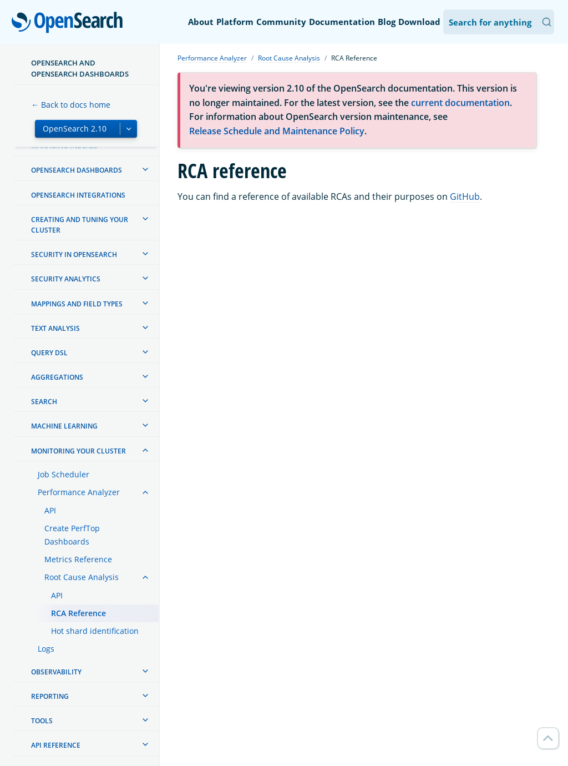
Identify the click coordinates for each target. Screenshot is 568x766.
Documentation (342, 21)
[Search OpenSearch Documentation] (498, 21)
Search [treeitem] (44, 401)
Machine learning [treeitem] (64, 426)
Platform (234, 21)
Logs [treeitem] (46, 648)
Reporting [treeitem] (50, 696)
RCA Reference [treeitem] (78, 613)
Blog (386, 21)
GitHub (465, 196)
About (201, 21)
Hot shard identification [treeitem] (95, 631)
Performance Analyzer (212, 58)
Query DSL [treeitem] (49, 352)
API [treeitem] (50, 510)
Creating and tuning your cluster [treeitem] (79, 225)
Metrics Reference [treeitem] (78, 559)
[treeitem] (145, 169)
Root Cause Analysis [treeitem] (81, 577)
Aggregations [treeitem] (57, 377)
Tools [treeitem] (42, 720)
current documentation (460, 103)
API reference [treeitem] (55, 745)
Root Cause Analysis (289, 58)
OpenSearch (70, 23)
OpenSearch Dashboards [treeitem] (76, 170)
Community (281, 21)
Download (419, 21)
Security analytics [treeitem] (65, 279)
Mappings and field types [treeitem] (77, 304)
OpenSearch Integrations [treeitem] (78, 195)
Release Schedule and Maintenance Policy (276, 131)
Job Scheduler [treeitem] (63, 474)
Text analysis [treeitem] (55, 328)
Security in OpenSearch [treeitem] (74, 254)
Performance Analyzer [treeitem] (79, 492)
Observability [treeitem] (56, 672)
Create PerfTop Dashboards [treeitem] (72, 535)
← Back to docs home (70, 104)
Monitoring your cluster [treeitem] (78, 451)
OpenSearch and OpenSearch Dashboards (80, 68)
